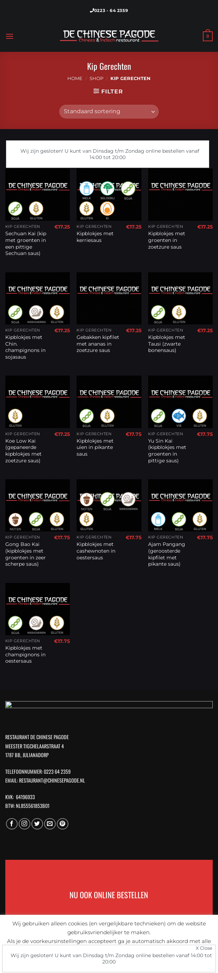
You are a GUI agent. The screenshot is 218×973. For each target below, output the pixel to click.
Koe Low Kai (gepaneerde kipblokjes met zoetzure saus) (23, 451)
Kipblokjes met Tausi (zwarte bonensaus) (166, 343)
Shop (96, 78)
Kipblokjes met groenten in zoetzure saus (166, 240)
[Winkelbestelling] (108, 111)
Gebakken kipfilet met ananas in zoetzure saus (98, 343)
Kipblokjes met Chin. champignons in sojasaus (25, 347)
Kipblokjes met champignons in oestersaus (25, 654)
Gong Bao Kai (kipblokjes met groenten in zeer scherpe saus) (25, 554)
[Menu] (9, 36)
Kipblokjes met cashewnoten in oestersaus (96, 550)
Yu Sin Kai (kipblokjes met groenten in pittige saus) (167, 451)
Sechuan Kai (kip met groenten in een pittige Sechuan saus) (25, 243)
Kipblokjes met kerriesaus (95, 236)
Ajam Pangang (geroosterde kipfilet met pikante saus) (166, 554)
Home (75, 78)
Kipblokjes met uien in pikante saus (95, 447)
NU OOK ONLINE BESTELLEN (108, 895)
